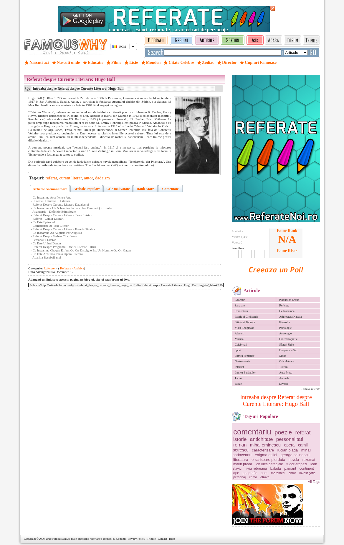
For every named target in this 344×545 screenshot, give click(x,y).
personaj (239, 477)
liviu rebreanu (256, 468)
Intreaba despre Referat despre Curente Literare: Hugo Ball (276, 400)
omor (292, 473)
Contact (162, 538)
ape (236, 473)
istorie (240, 439)
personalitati (289, 439)
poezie (283, 432)
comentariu (252, 431)
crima (253, 477)
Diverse (283, 383)
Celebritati (241, 344)
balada (275, 468)
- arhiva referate (310, 389)
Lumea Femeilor (244, 355)
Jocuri (238, 378)
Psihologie (285, 327)
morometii (278, 473)
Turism (283, 367)
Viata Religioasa (244, 327)
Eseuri (238, 383)
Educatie (240, 299)
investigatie (307, 473)
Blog (172, 538)
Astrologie (285, 333)
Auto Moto (285, 372)
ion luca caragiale (269, 464)
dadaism (102, 178)
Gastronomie (242, 361)
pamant (290, 468)
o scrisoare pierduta (268, 459)
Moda (282, 355)
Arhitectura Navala (290, 316)
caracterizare (263, 450)
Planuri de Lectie (289, 299)
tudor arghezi (296, 464)
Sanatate (240, 305)
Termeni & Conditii (114, 538)
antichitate (261, 439)
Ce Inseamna (287, 311)
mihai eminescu (265, 444)
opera (289, 445)
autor (88, 178)
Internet (239, 367)
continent (307, 468)
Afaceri (239, 333)
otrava (264, 477)
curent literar (70, 178)
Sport (238, 350)
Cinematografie (288, 339)
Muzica (239, 339)
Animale (284, 378)
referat (303, 433)
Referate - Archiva (71, 268)
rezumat (308, 460)
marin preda (242, 464)
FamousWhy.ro (61, 538)
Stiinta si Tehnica (245, 322)
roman (240, 444)
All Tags (314, 482)
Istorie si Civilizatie (246, 316)
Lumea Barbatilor (245, 372)
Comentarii (241, 311)
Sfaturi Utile (286, 344)
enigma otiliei (266, 455)
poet (264, 473)
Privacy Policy (136, 538)
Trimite (151, 538)
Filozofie (284, 322)
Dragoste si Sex (288, 350)
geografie (250, 473)
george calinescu (295, 455)
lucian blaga (287, 450)
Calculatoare (286, 361)
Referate (284, 305)
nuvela (294, 460)
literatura (240, 459)
